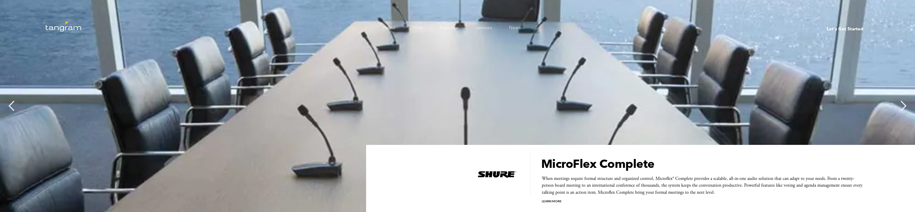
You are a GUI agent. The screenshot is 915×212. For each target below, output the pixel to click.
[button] (12, 106)
